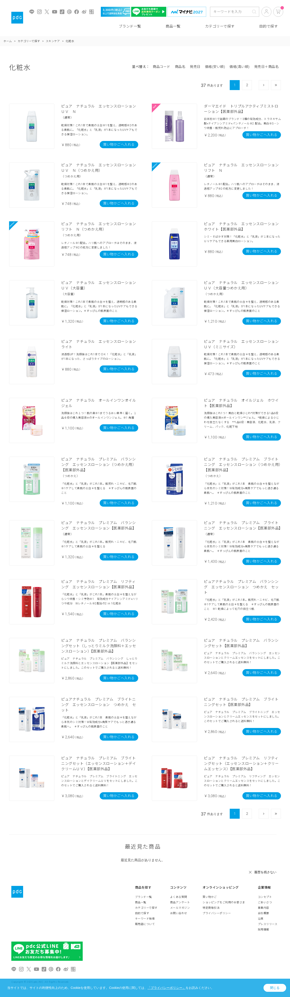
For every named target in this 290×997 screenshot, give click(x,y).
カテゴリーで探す (220, 26)
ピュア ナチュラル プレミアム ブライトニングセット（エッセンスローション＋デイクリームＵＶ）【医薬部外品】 (98, 763)
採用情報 (263, 929)
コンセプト (265, 897)
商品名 (180, 67)
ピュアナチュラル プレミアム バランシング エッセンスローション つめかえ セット (241, 587)
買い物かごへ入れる (119, 145)
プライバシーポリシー (217, 913)
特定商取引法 (211, 907)
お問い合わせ (178, 913)
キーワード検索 (145, 918)
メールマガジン (180, 907)
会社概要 (263, 913)
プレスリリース (268, 924)
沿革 (260, 918)
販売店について (145, 924)
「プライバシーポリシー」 (166, 988)
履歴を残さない (265, 872)
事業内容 (263, 907)
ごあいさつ (265, 902)
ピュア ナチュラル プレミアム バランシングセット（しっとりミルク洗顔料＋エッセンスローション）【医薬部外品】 (98, 646)
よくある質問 (178, 897)
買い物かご (210, 897)
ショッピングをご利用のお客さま (224, 902)
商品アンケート (180, 902)
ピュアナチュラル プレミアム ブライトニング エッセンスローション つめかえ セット (98, 704)
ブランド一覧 (130, 26)
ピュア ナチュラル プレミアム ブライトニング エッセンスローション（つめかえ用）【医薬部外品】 (242, 464)
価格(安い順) (215, 67)
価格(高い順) (240, 67)
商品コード (161, 67)
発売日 (195, 67)
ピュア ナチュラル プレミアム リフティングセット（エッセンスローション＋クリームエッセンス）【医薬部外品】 (241, 763)
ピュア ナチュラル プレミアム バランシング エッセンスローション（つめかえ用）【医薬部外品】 (98, 464)
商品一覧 (173, 26)
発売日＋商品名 (266, 67)
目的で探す (268, 26)
